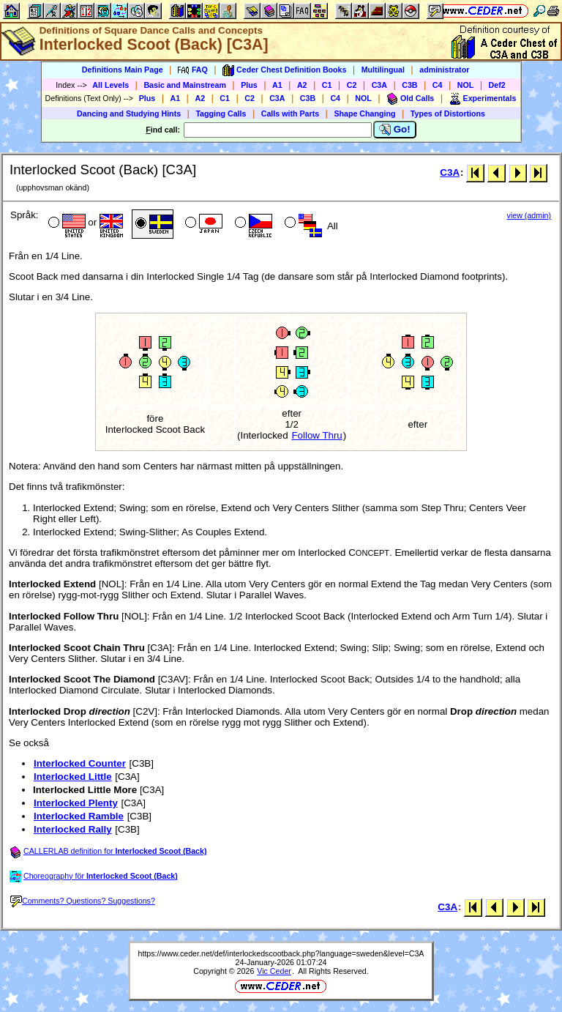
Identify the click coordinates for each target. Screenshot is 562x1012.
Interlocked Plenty (76, 802)
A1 (277, 85)
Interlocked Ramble (79, 816)
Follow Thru (316, 435)
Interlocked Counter (80, 763)
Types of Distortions (448, 113)
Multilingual (383, 69)
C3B (409, 85)
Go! (395, 129)
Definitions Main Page (122, 69)
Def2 (497, 85)
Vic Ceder (274, 971)
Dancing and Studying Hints (129, 113)
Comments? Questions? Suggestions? (82, 900)
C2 (352, 85)
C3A (379, 85)
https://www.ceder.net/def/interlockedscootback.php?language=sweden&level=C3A (281, 953)
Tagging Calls (220, 113)
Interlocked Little (73, 776)
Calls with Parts (290, 113)
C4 (437, 85)
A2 (302, 85)
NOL (465, 85)
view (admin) (529, 215)
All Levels (110, 85)
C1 (327, 85)
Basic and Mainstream (184, 85)
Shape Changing (364, 113)
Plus (249, 85)
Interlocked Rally (73, 829)
